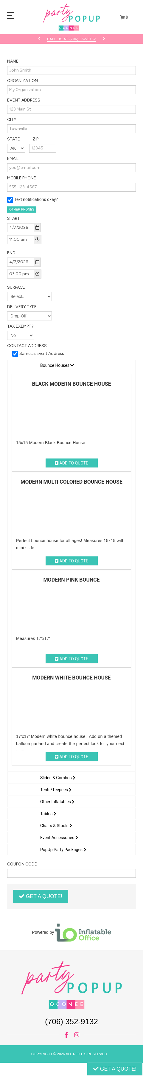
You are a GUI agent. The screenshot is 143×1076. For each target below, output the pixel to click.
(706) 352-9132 (71, 1021)
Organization (22, 80)
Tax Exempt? (20, 326)
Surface (16, 287)
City (11, 119)
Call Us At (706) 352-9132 (71, 39)
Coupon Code (22, 864)
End (11, 252)
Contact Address (27, 345)
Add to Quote (71, 463)
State (22, 139)
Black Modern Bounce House (71, 384)
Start (13, 218)
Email (12, 158)
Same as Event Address (41, 353)
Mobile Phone (21, 178)
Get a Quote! (40, 896)
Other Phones (21, 209)
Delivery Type (22, 306)
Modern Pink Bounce (71, 580)
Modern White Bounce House (71, 678)
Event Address (23, 100)
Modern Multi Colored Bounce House (71, 482)
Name (12, 61)
